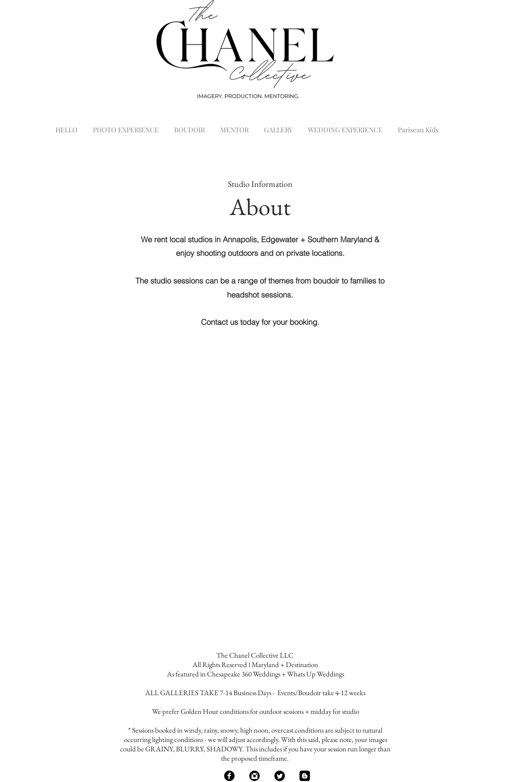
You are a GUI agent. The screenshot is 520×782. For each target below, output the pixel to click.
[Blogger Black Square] (304, 776)
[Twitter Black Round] (279, 776)
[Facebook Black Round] (229, 776)
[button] (126, 126)
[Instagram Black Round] (254, 776)
